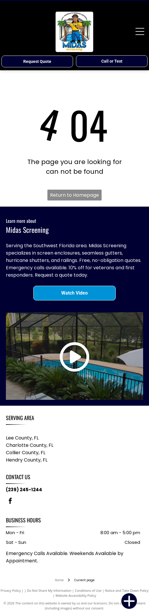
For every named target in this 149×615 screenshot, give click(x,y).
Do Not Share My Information (49, 590)
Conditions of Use (88, 590)
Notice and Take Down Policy (126, 590)
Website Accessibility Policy (76, 595)
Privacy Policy (11, 590)
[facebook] (10, 502)
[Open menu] (139, 31)
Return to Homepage (74, 195)
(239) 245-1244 (24, 490)
